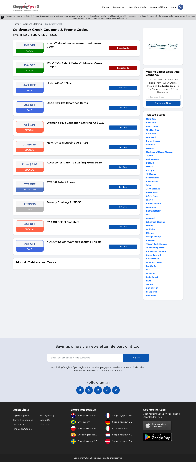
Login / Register (21, 415)
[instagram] (116, 390)
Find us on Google (22, 429)
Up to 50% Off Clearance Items (67, 102)
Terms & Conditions (23, 420)
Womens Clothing (32, 23)
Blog (173, 7)
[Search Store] (180, 7)
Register (136, 357)
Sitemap (44, 424)
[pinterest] (107, 390)
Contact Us (18, 424)
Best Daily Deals (137, 7)
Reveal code (123, 48)
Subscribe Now (163, 103)
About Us (45, 420)
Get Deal (123, 87)
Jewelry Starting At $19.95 (64, 202)
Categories (118, 7)
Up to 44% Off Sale (59, 82)
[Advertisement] (163, 319)
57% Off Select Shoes (61, 182)
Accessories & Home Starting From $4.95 (74, 162)
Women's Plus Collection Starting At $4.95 (75, 122)
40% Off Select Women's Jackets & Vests (74, 241)
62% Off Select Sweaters (63, 221)
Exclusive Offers (158, 7)
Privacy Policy (47, 415)
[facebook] (89, 390)
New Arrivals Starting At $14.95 (67, 142)
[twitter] (80, 390)
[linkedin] (98, 390)
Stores (105, 7)
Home (16, 23)
